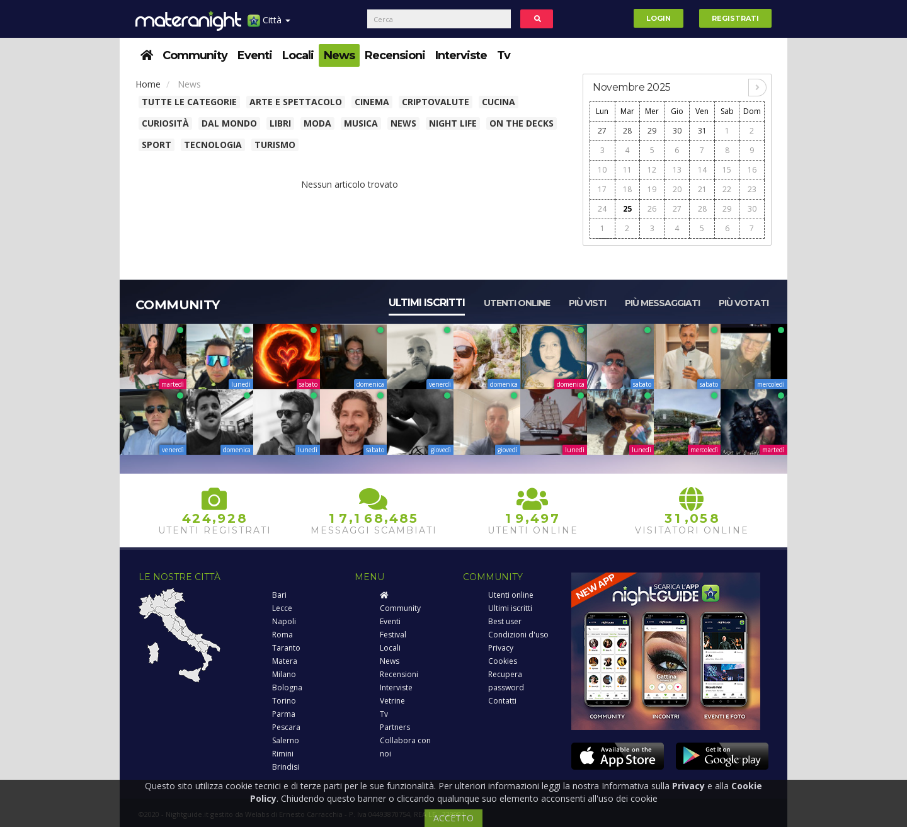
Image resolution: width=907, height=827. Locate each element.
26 (651, 208)
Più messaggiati (662, 303)
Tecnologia (213, 145)
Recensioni (395, 55)
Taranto (286, 647)
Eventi (254, 55)
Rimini (283, 753)
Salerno (285, 740)
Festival (393, 634)
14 (702, 169)
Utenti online (517, 303)
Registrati (735, 18)
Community (195, 55)
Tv (503, 55)
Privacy (500, 647)
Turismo (274, 145)
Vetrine (392, 700)
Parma (283, 714)
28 (627, 130)
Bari (279, 595)
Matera (284, 661)
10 (602, 169)
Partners (395, 727)
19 (651, 189)
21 (702, 189)
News (339, 55)
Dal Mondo (229, 123)
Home (148, 84)
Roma (282, 634)
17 (602, 189)
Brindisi (285, 766)
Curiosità (165, 123)
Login (658, 18)
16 (752, 169)
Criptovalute (435, 102)
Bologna (287, 687)
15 (726, 169)
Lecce (282, 608)
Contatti (502, 700)
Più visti (587, 303)
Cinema (372, 102)
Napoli (284, 621)
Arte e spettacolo (295, 102)
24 (602, 208)
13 (677, 169)
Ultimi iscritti (427, 303)
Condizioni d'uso (518, 634)
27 (602, 130)
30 (677, 130)
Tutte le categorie (189, 102)
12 (651, 169)
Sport (156, 145)
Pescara (286, 727)
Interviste (461, 55)
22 (726, 189)
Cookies (502, 661)
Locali (298, 55)
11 (627, 169)
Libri (280, 123)
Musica (361, 123)
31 (702, 130)
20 (677, 189)
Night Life (453, 123)
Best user (505, 621)
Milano (284, 674)
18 (627, 189)
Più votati (743, 303)
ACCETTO (453, 818)
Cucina (498, 102)
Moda (317, 123)
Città (269, 25)
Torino (284, 700)
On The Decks (521, 123)
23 (752, 189)
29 (651, 130)
